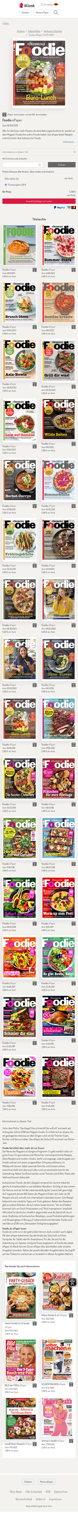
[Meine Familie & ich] (57, 1291)
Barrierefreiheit (24, 1499)
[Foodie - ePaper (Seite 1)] (39, 73)
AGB (48, 1491)
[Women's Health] (57, 1417)
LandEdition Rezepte (18, 1443)
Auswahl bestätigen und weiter (39, 201)
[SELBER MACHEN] (57, 1360)
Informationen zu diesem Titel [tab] (15, 152)
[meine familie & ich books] (21, 1295)
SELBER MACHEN (53, 1384)
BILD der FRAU (15, 1385)
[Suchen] (56, 13)
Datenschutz (61, 1491)
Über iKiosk (16, 1491)
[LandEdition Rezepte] (21, 1418)
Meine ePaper (42, 12)
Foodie (9, 269)
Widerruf (40, 1499)
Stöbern (25, 12)
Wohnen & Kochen (53, 31)
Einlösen (61, 164)
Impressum (55, 1499)
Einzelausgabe (15, 184)
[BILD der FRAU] (21, 1360)
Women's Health (52, 1440)
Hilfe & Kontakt (34, 1491)
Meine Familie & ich (54, 1315)
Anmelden (47, 4)
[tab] (39, 158)
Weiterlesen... (69, 141)
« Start (5, 23)
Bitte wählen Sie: (12, 178)
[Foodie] (19, 245)
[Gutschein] (19, 164)
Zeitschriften (34, 31)
